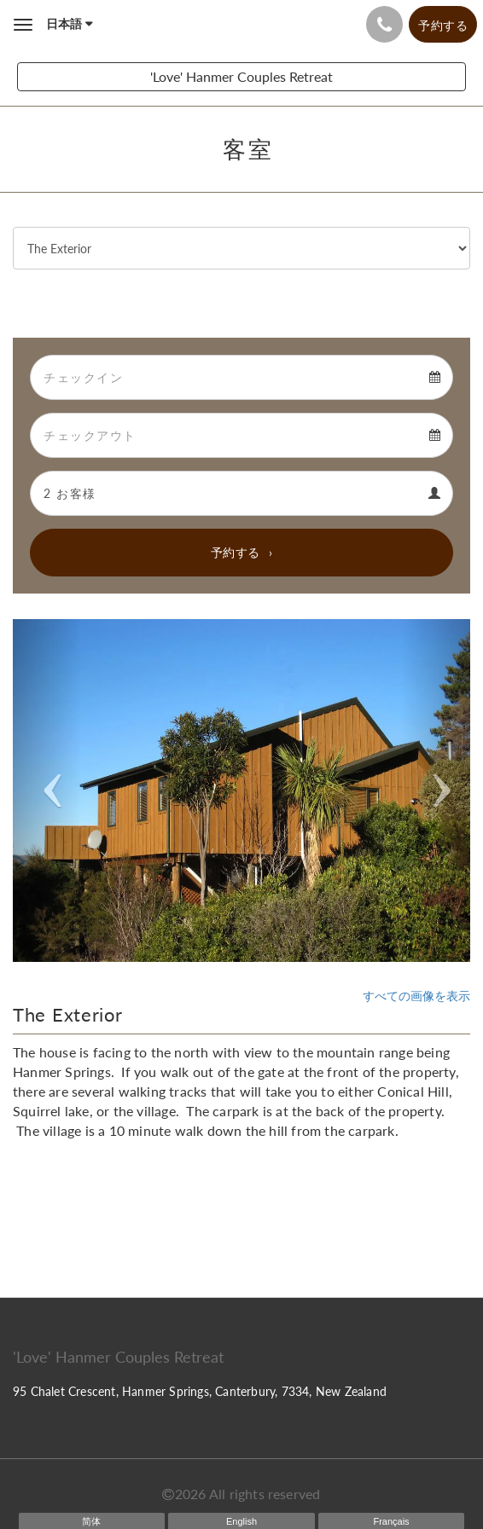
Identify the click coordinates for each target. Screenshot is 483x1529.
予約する (235, 552)
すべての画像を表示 (416, 995)
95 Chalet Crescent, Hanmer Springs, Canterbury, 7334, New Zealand (200, 1391)
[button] (47, 790)
